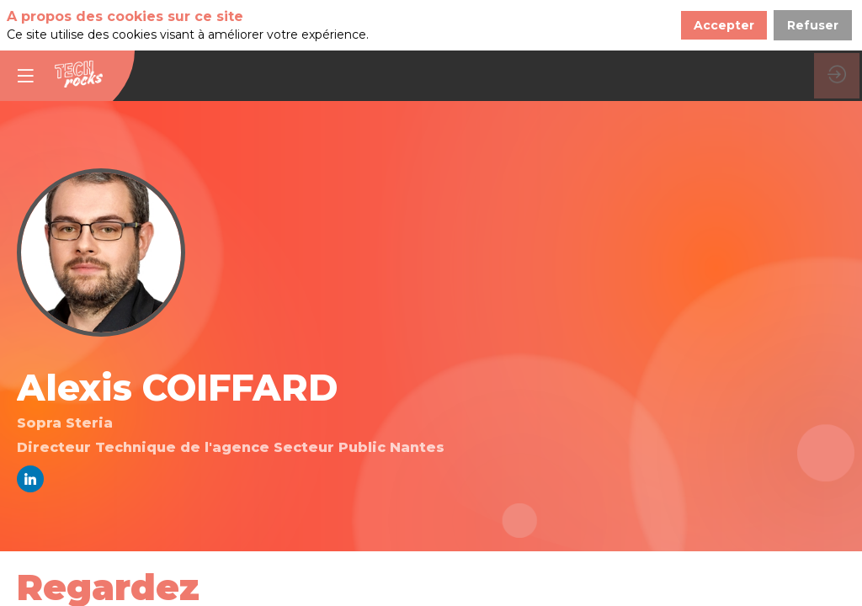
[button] (25, 25)
